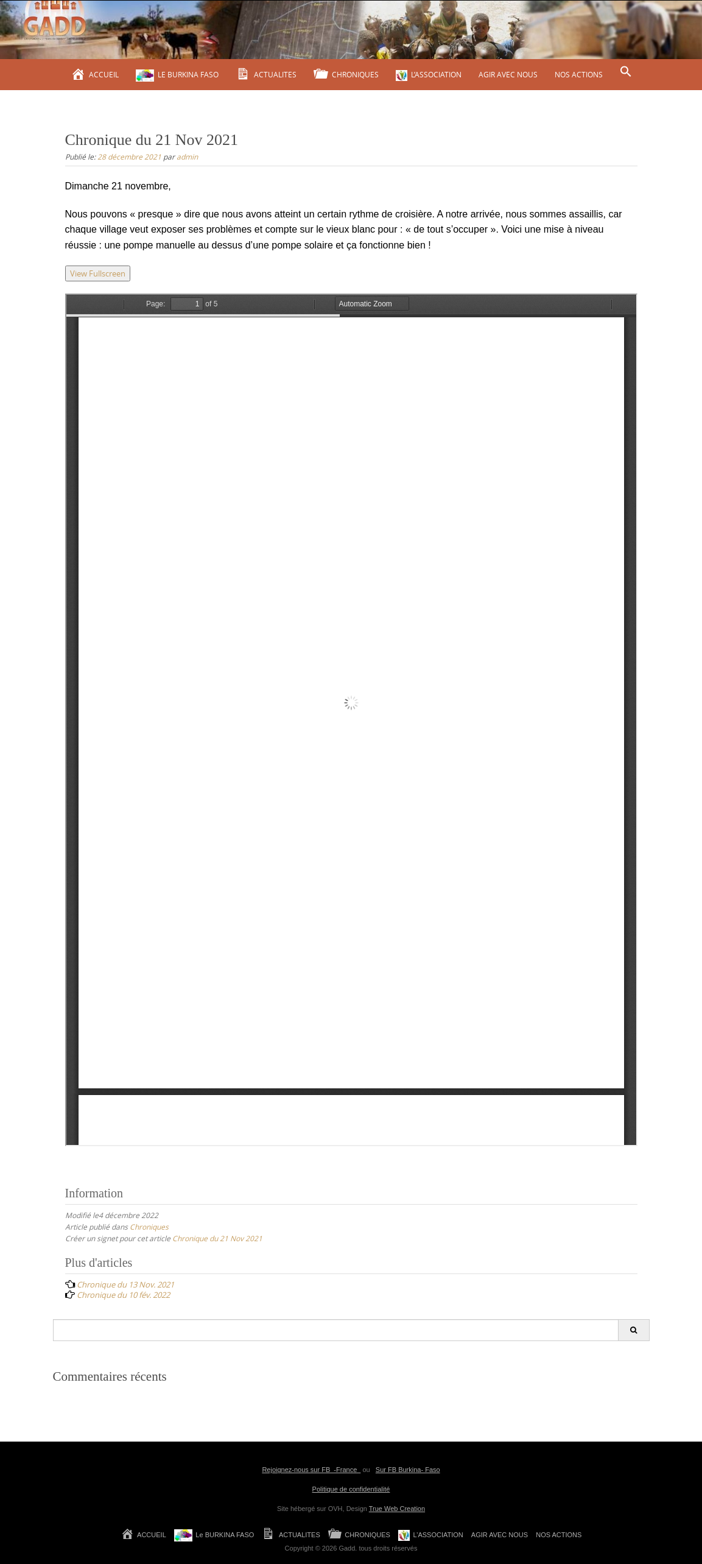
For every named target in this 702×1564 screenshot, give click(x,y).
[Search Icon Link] (625, 71)
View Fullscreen (97, 273)
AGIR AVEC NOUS (508, 74)
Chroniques (149, 1226)
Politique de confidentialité (351, 1489)
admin (187, 156)
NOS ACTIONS (579, 74)
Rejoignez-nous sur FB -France (311, 1469)
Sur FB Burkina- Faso (408, 1469)
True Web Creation (397, 1508)
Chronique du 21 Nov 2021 (217, 1238)
